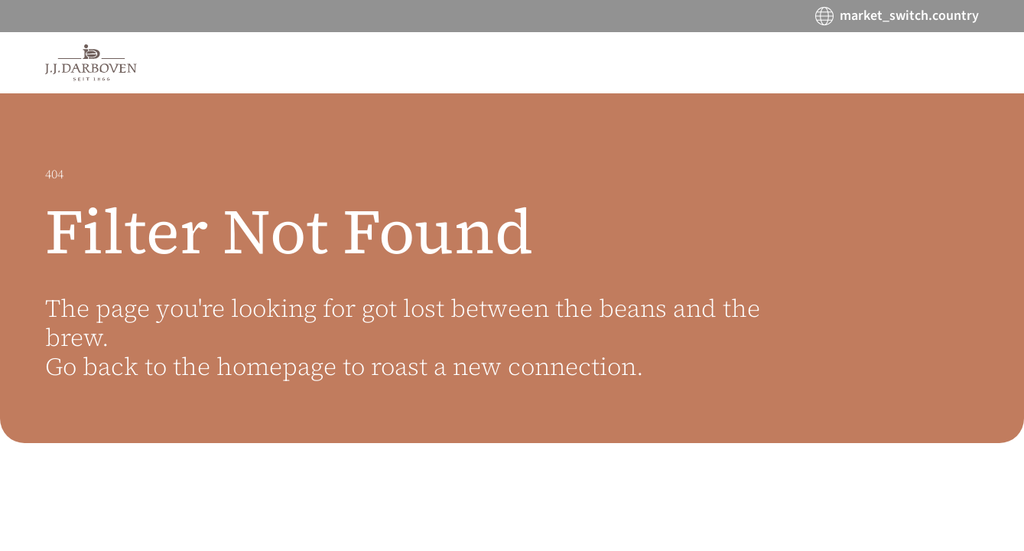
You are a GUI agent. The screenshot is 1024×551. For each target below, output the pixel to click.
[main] (512, 322)
